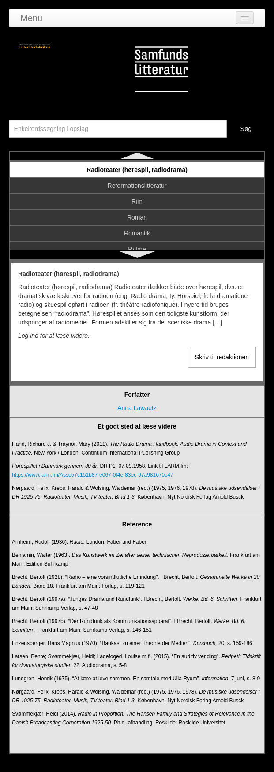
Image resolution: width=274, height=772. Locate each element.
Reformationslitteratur (137, 185)
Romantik (137, 233)
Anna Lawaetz (137, 407)
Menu (31, 18)
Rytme (137, 249)
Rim (137, 201)
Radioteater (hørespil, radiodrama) (137, 169)
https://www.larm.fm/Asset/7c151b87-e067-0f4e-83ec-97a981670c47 (92, 475)
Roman (137, 217)
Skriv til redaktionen (222, 357)
